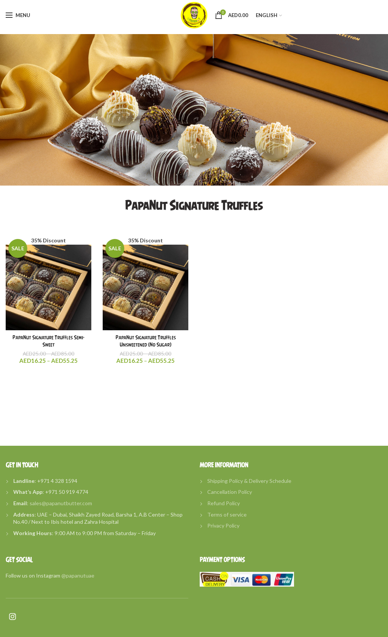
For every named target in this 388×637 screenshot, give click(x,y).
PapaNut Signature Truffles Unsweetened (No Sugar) (146, 340)
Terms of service (227, 514)
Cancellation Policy (229, 492)
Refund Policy (223, 503)
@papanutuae (77, 575)
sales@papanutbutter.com (61, 503)
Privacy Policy (223, 525)
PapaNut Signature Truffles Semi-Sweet (48, 340)
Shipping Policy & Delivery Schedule (249, 481)
